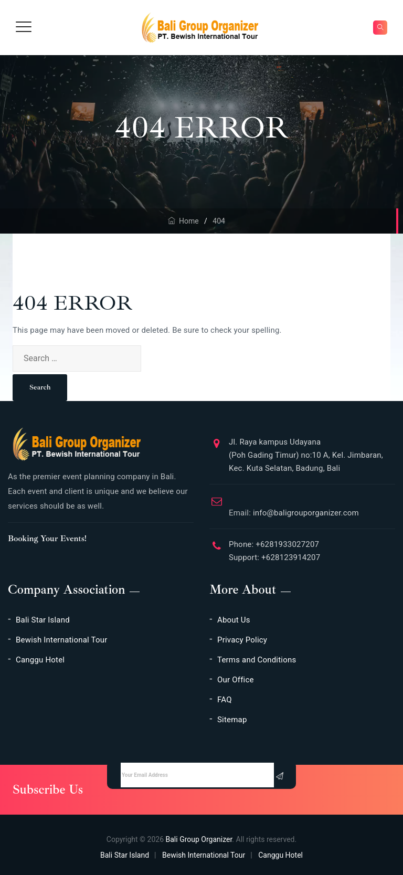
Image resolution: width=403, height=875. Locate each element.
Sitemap (232, 719)
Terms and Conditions (256, 660)
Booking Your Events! (47, 538)
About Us (233, 620)
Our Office (235, 679)
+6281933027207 (286, 544)
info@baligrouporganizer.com (294, 509)
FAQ (224, 699)
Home (183, 221)
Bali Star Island (43, 620)
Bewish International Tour (61, 640)
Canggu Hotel (40, 660)
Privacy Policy (242, 640)
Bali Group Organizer (199, 839)
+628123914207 (289, 557)
